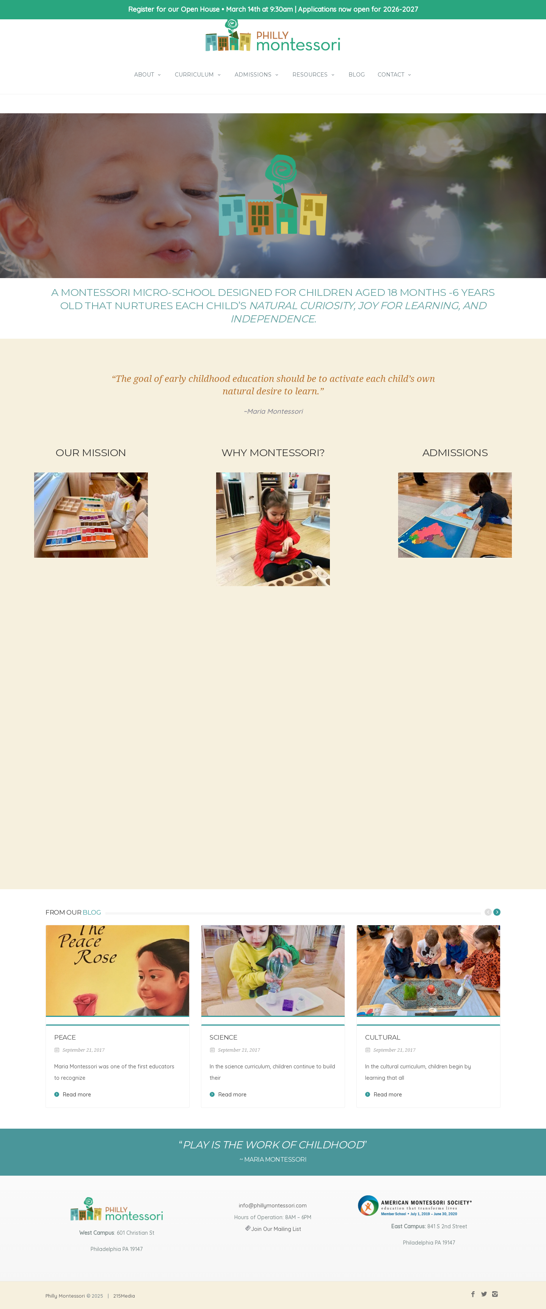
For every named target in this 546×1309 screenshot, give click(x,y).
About (148, 74)
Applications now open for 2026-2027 (358, 9)
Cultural (382, 1037)
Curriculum (198, 74)
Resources (314, 74)
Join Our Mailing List (276, 1229)
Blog (356, 74)
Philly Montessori (65, 1296)
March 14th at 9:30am (259, 9)
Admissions (257, 74)
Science (223, 1037)
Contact (395, 74)
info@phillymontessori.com (273, 1205)
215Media (124, 1296)
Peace (64, 1037)
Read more (77, 1094)
